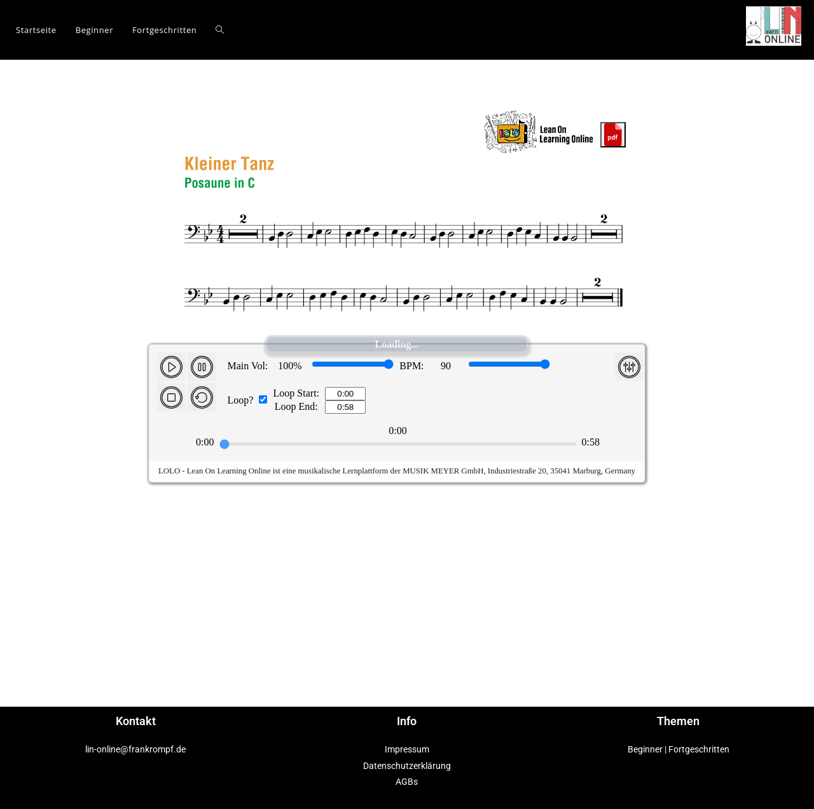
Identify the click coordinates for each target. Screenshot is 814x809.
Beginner (645, 749)
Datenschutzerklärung (407, 766)
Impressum (407, 749)
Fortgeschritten (698, 749)
